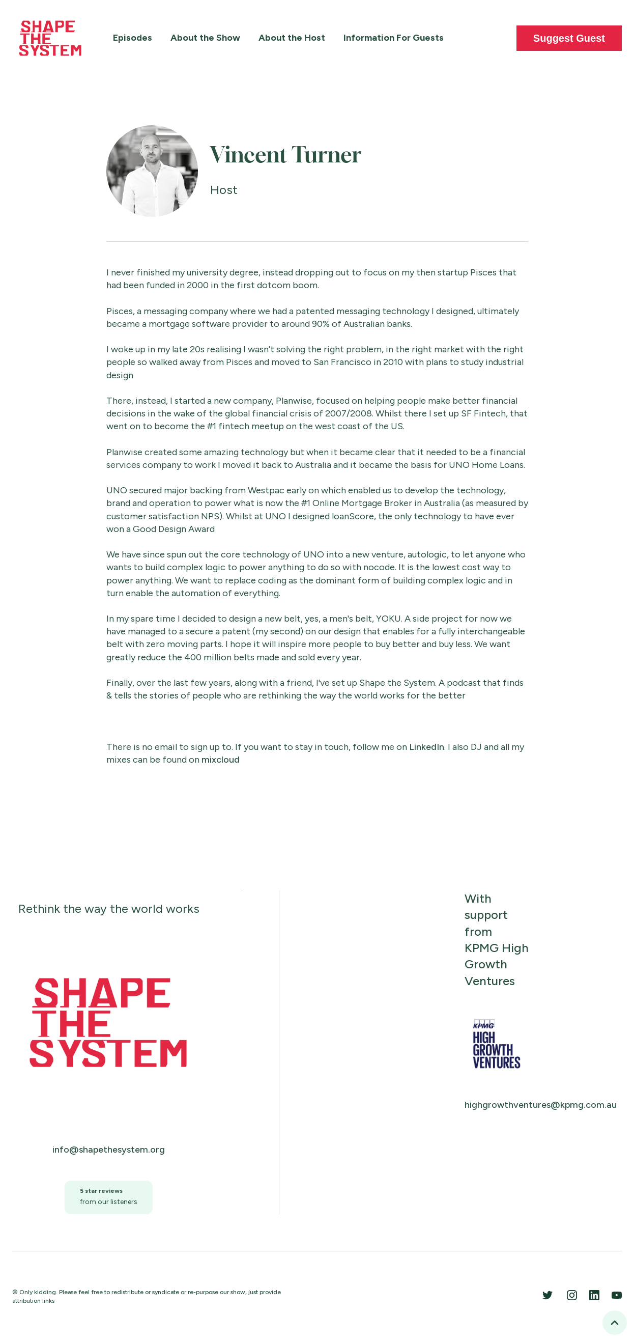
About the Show (205, 37)
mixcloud (220, 759)
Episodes (132, 37)
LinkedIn (426, 746)
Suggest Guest (569, 38)
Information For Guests (393, 37)
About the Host (291, 37)
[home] (50, 38)
